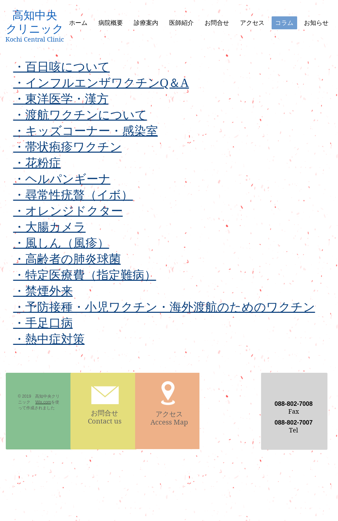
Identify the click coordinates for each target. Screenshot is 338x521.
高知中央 (34, 15)
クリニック (35, 29)
